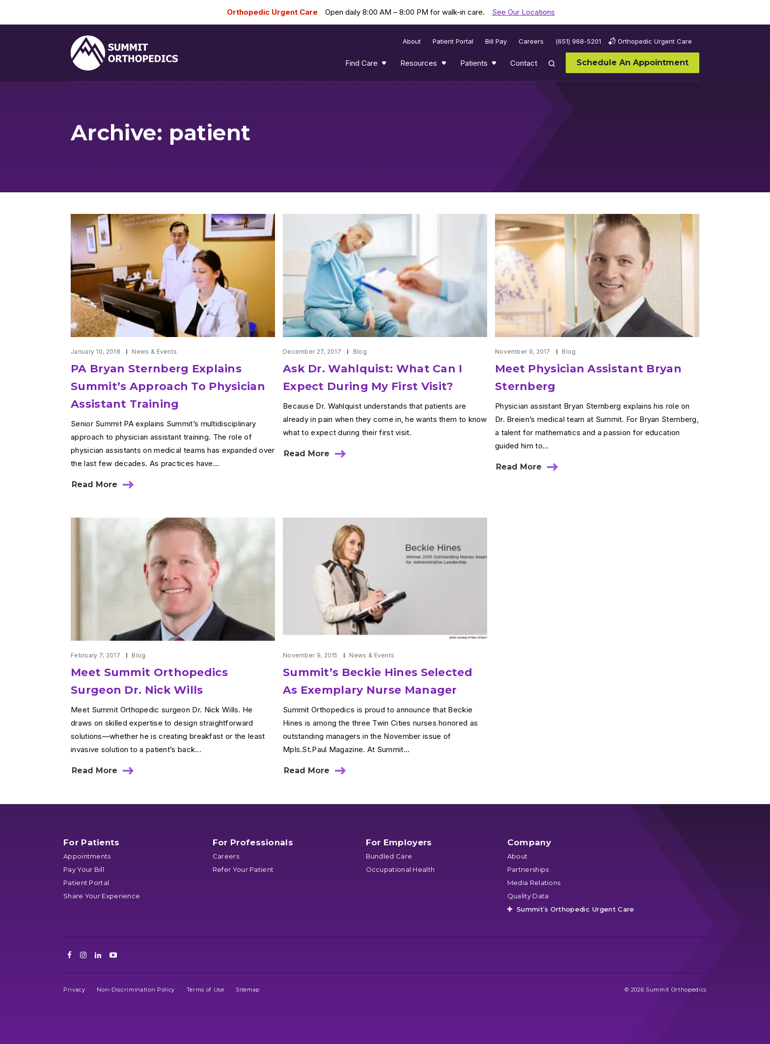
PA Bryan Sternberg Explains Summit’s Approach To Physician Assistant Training (168, 386)
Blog (360, 351)
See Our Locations (523, 12)
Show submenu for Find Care (385, 65)
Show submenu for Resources (445, 65)
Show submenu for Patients (495, 65)
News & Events (154, 351)
